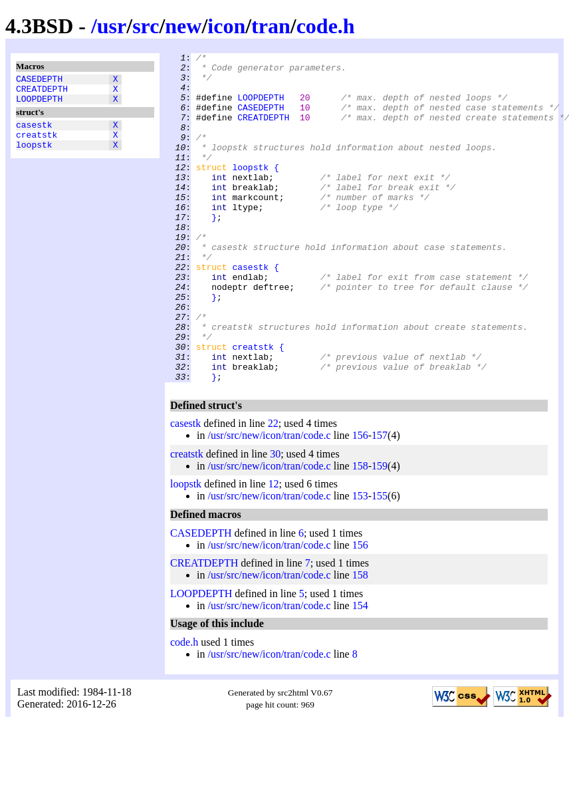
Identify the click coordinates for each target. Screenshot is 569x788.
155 (380, 561)
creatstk (36, 144)
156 (360, 501)
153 (360, 561)
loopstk (34, 156)
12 (274, 549)
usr (111, 26)
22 (273, 489)
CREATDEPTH (42, 92)
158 (360, 531)
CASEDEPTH (39, 80)
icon (226, 26)
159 (380, 531)
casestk (34, 132)
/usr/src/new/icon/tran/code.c (268, 501)
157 (380, 501)
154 (360, 671)
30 (275, 519)
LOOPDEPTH (39, 104)
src (145, 26)
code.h (325, 26)
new (183, 26)
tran (270, 26)
